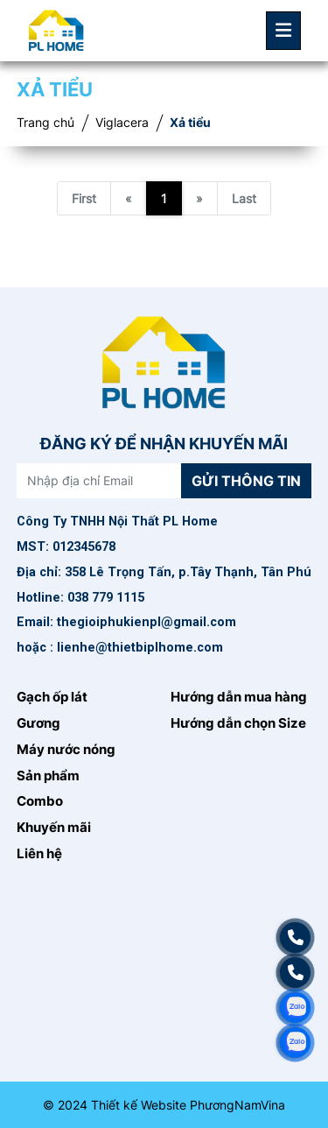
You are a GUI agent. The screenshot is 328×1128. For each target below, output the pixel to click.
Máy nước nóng (66, 750)
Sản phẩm (48, 776)
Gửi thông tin (246, 481)
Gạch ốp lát (52, 697)
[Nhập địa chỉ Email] (100, 480)
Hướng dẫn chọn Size (238, 723)
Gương (38, 723)
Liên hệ (39, 854)
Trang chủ (45, 123)
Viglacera (122, 123)
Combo (40, 801)
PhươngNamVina (237, 1104)
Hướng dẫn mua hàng (239, 697)
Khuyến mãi (54, 827)
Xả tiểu (190, 123)
